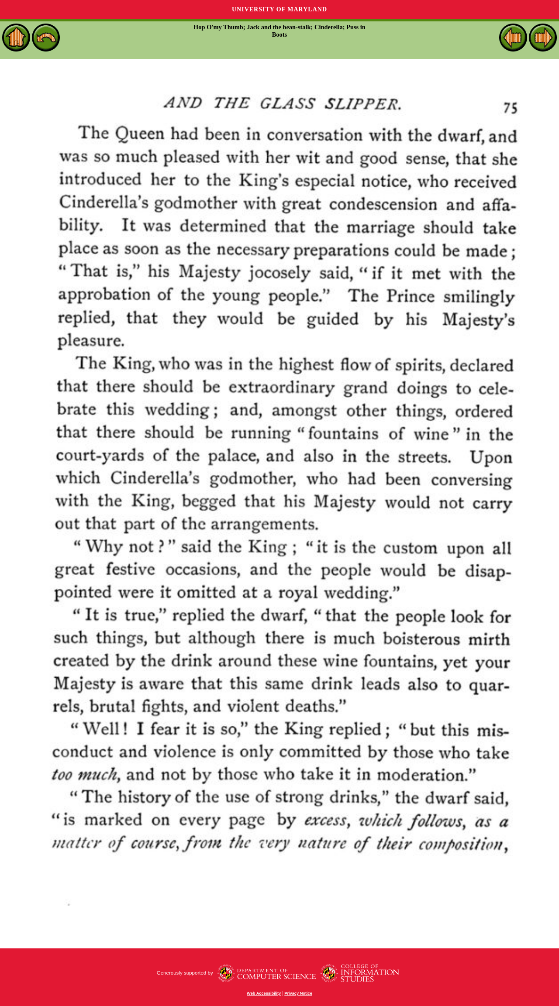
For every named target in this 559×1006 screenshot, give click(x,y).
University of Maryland (279, 9)
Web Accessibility (264, 993)
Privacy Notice (298, 993)
